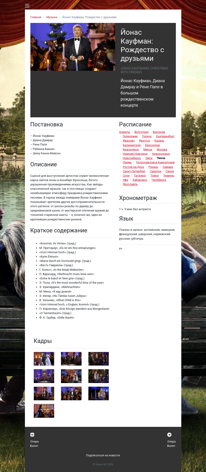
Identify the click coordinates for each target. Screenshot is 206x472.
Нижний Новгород (135, 153)
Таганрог (140, 175)
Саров (170, 171)
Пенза (161, 158)
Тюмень (168, 175)
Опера (34, 441)
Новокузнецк (161, 153)
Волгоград (141, 132)
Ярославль (130, 184)
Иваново (129, 140)
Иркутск (144, 140)
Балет (34, 445)
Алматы (124, 132)
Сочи (126, 175)
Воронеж (159, 132)
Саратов (155, 171)
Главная (35, 17)
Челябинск (159, 180)
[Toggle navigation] (27, 6)
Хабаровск (140, 180)
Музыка (51, 17)
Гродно (147, 136)
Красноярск (131, 149)
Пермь (127, 162)
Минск (147, 149)
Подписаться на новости (103, 455)
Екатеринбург (165, 136)
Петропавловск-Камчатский (155, 162)
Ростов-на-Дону (133, 167)
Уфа (125, 180)
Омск (149, 158)
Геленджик (130, 136)
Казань (159, 140)
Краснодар (152, 145)
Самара (167, 167)
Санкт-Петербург (134, 171)
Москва (162, 149)
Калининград (132, 145)
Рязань (153, 167)
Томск (154, 175)
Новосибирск (132, 158)
